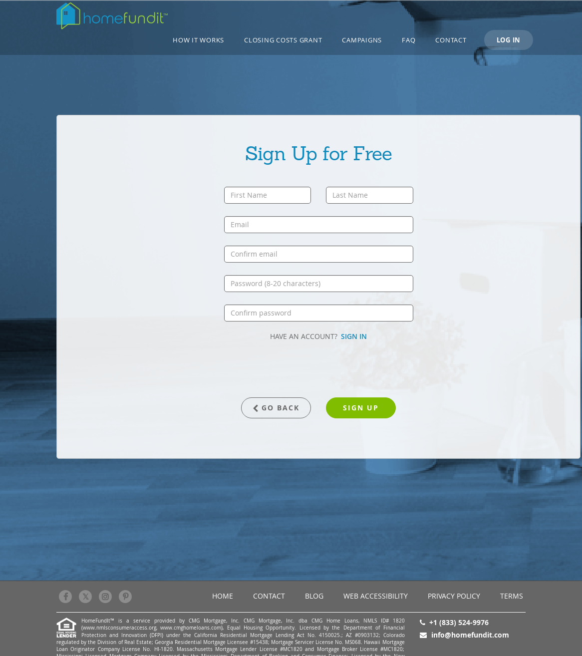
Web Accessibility (375, 596)
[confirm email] (318, 254)
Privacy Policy (454, 596)
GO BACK (276, 407)
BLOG (314, 596)
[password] (318, 283)
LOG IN (509, 39)
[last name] (369, 195)
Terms (511, 596)
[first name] (267, 195)
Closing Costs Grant (283, 39)
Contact (450, 39)
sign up (361, 407)
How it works (198, 39)
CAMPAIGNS (362, 39)
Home (222, 596)
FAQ (408, 39)
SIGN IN (354, 336)
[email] (318, 224)
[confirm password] (318, 313)
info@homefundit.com (470, 635)
